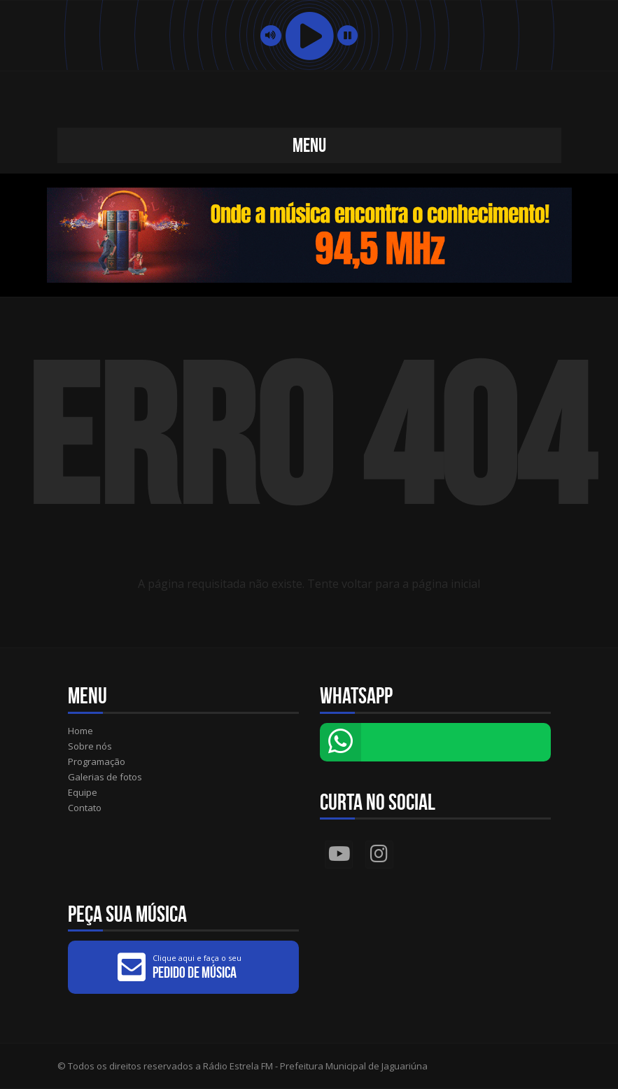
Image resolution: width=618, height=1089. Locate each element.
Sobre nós (90, 746)
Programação (96, 761)
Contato (84, 807)
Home (80, 730)
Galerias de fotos (105, 777)
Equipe (82, 792)
